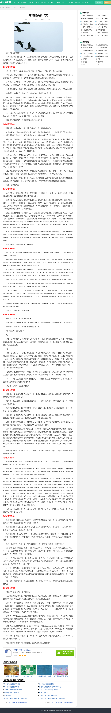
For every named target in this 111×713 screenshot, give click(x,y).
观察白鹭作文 (43, 692)
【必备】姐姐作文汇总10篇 (101, 16)
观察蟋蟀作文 (8, 695)
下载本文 (49, 19)
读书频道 (85, 2)
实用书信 (24, 2)
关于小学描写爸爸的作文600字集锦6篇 (101, 19)
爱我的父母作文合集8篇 (11, 692)
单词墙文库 (52, 710)
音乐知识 (43, 2)
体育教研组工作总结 (101, 54)
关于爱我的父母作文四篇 (12, 684)
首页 (9, 7)
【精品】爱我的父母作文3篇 (48, 695)
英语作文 (84, 62)
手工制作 (51, 2)
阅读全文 (43, 19)
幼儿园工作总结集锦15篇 (86, 54)
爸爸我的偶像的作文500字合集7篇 (86, 19)
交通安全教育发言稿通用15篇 (101, 51)
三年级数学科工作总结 (101, 48)
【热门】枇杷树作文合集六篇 (48, 690)
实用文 (71, 2)
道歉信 (83, 65)
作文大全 (16, 2)
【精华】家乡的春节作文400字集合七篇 (52, 698)
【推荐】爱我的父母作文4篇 (13, 690)
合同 (37, 2)
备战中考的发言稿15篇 (101, 56)
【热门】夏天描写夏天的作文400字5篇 (61, 703)
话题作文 (22, 7)
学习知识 (31, 2)
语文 (97, 65)
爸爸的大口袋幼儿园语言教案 (86, 45)
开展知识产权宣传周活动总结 (86, 48)
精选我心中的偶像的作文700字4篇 (50, 687)
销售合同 (84, 59)
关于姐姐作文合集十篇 (46, 684)
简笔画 (58, 2)
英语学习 (77, 2)
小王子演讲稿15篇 (87, 56)
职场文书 (64, 2)
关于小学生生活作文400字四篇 (18, 703)
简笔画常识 (99, 62)
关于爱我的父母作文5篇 (11, 687)
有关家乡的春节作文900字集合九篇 (15, 698)
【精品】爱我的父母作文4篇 (86, 16)
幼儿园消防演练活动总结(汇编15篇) (101, 45)
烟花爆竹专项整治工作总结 (86, 51)
